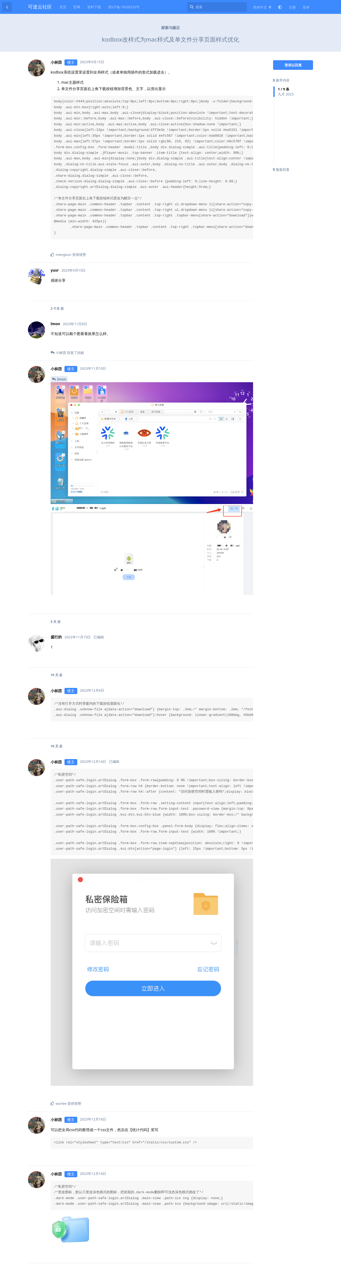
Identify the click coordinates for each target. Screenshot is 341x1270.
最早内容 (281, 80)
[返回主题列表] (7, 7)
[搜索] (217, 7)
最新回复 (281, 169)
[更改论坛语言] (262, 7)
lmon (61, 379)
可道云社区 (40, 6)
